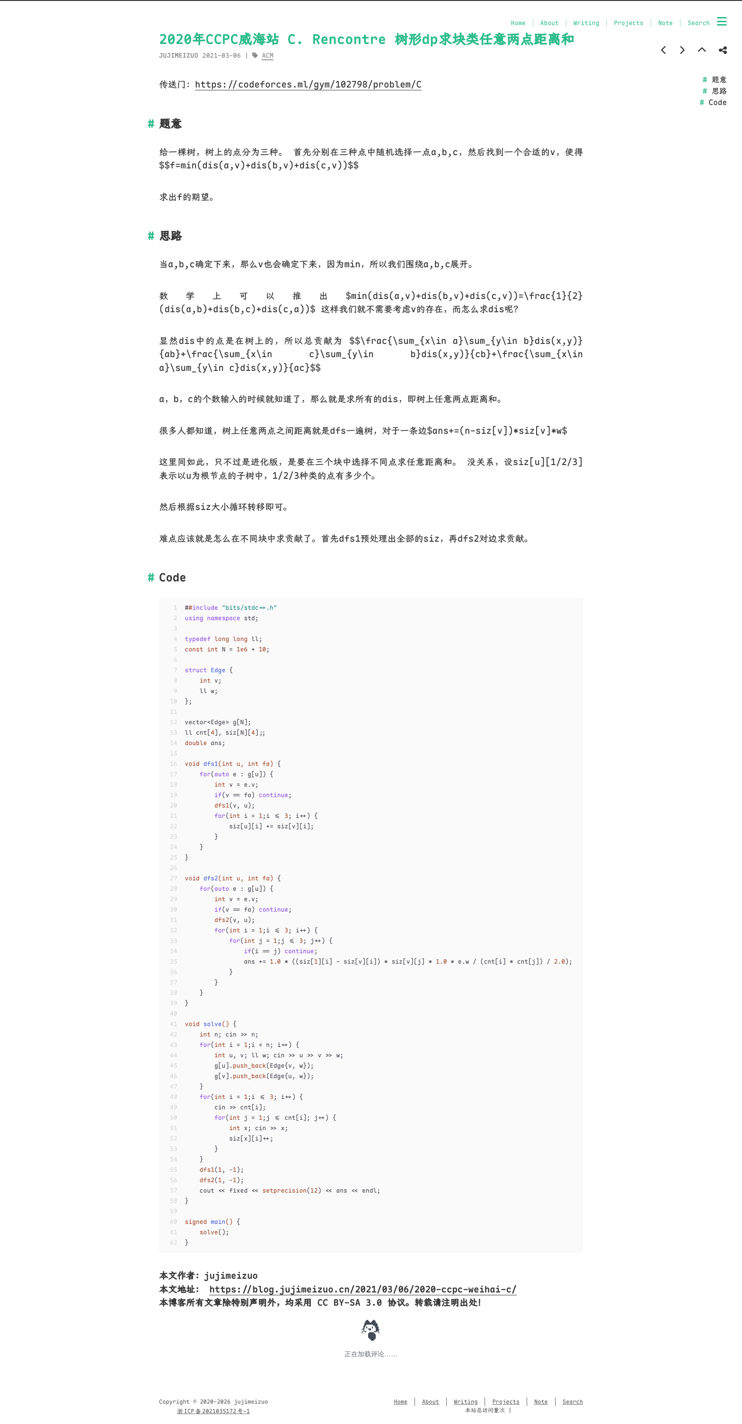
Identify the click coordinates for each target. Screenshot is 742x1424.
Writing (587, 23)
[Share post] (723, 50)
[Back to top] (702, 50)
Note (665, 23)
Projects (628, 23)
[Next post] (682, 50)
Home (518, 23)
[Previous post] (664, 50)
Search (699, 23)
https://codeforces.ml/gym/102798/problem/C (308, 84)
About (549, 23)
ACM (267, 56)
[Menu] (722, 22)
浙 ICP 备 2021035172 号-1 (213, 1411)
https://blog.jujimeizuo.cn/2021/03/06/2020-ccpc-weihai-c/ (363, 1289)
